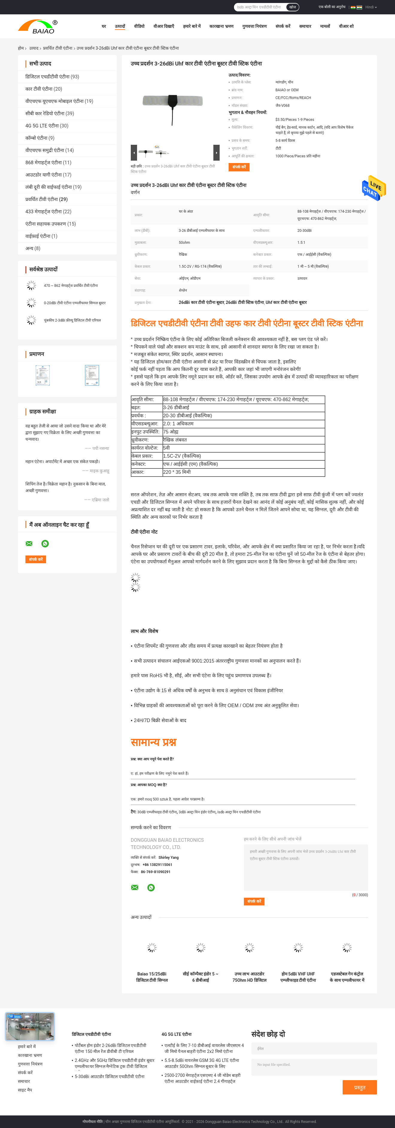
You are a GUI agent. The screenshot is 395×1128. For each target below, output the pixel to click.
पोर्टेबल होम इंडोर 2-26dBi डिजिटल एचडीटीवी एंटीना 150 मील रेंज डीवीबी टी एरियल (110, 1048)
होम (21, 48)
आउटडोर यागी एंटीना (43, 175)
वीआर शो (346, 26)
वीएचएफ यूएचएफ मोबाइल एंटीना (54, 101)
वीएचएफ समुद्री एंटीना (44, 150)
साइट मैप (25, 1090)
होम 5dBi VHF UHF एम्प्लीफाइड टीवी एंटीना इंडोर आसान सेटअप (298, 977)
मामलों (325, 26)
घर (104, 26)
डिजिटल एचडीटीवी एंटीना (47, 77)
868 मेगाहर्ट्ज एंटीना (43, 162)
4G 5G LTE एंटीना (42, 126)
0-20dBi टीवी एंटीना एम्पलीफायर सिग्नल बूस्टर (75, 303)
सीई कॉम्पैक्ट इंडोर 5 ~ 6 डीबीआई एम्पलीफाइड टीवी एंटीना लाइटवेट (200, 977)
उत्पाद (33, 48)
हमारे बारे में (191, 26)
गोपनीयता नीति (93, 1122)
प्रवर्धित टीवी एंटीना (57, 48)
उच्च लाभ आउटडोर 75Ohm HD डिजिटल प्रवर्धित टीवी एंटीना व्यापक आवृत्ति (249, 977)
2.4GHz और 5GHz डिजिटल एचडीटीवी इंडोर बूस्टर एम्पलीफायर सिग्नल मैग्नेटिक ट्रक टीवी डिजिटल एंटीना (114, 1064)
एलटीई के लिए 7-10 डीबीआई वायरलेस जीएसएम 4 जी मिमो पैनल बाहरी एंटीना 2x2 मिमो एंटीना (204, 1048)
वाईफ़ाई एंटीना (37, 236)
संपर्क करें (283, 26)
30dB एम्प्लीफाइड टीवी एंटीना (157, 812)
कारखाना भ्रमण (221, 26)
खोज (292, 7)
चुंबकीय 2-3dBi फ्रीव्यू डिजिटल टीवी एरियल (72, 320)
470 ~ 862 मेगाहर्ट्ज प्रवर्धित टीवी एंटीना (71, 286)
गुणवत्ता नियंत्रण (254, 26)
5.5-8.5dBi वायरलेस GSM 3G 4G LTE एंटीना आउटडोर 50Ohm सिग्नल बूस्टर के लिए (202, 1063)
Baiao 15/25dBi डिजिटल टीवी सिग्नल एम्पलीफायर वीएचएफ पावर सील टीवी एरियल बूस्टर (151, 977)
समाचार (305, 26)
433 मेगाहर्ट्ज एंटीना (43, 211)
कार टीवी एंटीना (38, 89)
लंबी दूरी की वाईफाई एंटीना (48, 187)
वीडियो (139, 26)
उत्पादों (120, 26)
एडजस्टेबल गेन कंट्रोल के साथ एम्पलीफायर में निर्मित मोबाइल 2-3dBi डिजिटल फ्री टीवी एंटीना (347, 977)
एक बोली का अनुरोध (332, 7)
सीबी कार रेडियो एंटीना (44, 113)
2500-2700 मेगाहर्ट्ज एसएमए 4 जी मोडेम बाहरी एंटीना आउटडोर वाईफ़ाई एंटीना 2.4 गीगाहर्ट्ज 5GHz (203, 1079)
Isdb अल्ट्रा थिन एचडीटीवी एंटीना (239, 812)
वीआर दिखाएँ (164, 26)
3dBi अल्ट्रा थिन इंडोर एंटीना (197, 812)
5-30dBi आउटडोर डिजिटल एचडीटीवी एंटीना (110, 1076)
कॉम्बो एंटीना (36, 138)
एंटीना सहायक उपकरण (45, 224)
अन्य (29, 248)
